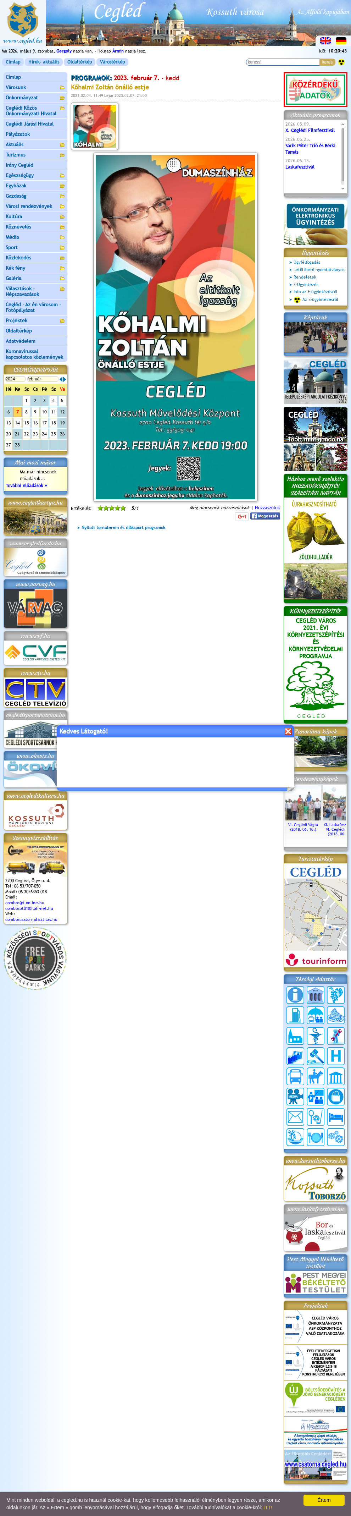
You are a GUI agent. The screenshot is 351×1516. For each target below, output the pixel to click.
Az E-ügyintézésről (316, 299)
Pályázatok (18, 134)
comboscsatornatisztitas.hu (31, 919)
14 (17, 422)
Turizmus (35, 155)
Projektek (35, 321)
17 (44, 422)
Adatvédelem (20, 341)
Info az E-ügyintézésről (316, 291)
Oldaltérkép (79, 62)
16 (35, 422)
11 (53, 411)
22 (26, 433)
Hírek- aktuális (43, 62)
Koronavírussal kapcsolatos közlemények (34, 354)
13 (8, 422)
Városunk (35, 87)
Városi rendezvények (35, 206)
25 (53, 433)
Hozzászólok (267, 507)
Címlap (13, 62)
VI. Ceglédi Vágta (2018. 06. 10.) (303, 824)
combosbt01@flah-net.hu (29, 908)
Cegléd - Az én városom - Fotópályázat (33, 307)
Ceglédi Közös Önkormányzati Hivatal (35, 110)
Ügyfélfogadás (307, 262)
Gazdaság (35, 196)
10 (44, 411)
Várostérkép (112, 62)
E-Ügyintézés (306, 284)
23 (35, 433)
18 (53, 422)
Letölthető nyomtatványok (319, 269)
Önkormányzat (35, 98)
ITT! (267, 1507)
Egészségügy (35, 175)
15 (26, 422)
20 (8, 433)
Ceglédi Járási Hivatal (30, 124)
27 (8, 444)
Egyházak (35, 186)
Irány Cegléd (19, 165)
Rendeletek (305, 277)
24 (44, 433)
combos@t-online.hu (24, 902)
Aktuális (35, 145)
